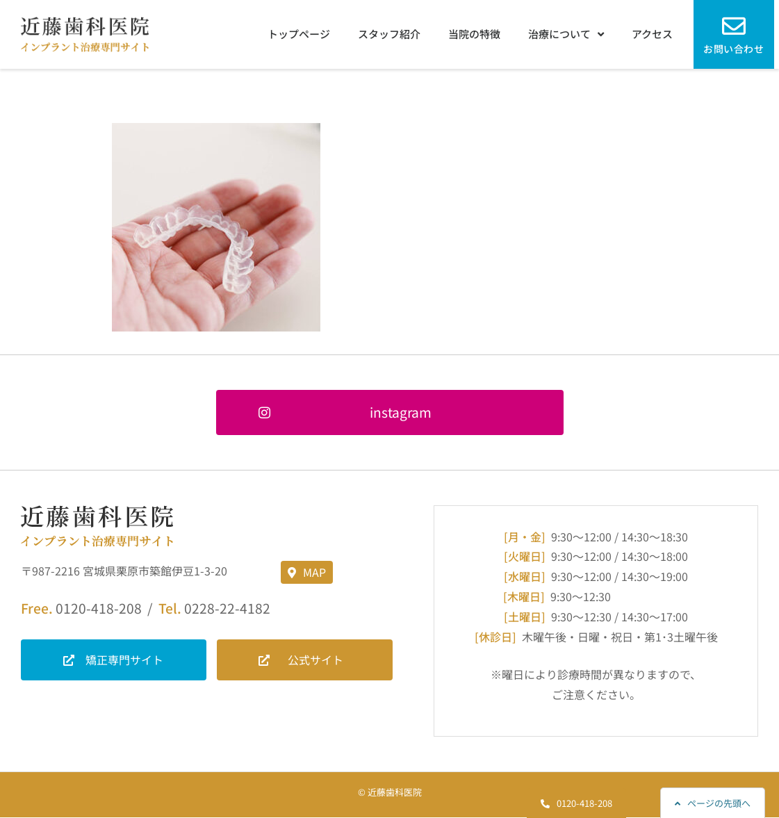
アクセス (652, 33)
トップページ (299, 33)
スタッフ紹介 (389, 33)
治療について (566, 34)
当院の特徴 (474, 33)
